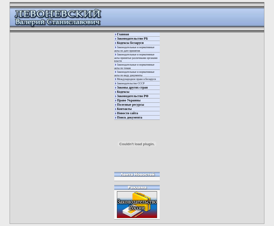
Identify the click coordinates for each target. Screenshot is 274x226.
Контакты (124, 109)
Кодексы (123, 92)
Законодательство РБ (132, 38)
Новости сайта (127, 113)
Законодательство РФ (133, 96)
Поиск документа (129, 117)
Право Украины (128, 100)
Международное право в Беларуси (136, 79)
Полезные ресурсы (130, 104)
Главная (123, 34)
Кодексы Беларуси (130, 43)
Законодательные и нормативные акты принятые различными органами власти (135, 57)
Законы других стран (132, 87)
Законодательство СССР (130, 83)
